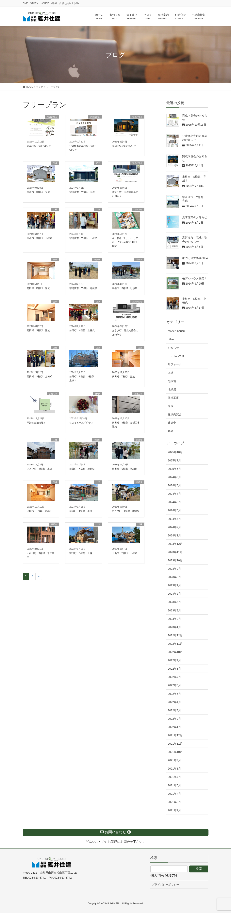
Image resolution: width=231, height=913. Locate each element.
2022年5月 (174, 693)
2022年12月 (175, 635)
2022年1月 (174, 727)
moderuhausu (176, 331)
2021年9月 (174, 760)
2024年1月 (174, 535)
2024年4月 (174, 518)
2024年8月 (174, 485)
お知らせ (173, 347)
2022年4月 (174, 702)
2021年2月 (174, 810)
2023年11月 (175, 552)
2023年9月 (174, 568)
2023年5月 (174, 602)
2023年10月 (175, 560)
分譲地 (172, 381)
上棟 (170, 372)
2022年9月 (174, 660)
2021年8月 (174, 768)
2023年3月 (174, 610)
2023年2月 (174, 618)
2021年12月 (175, 735)
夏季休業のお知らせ (194, 217)
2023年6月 (174, 593)
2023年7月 (174, 585)
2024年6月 (174, 502)
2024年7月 (174, 493)
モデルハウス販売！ (194, 278)
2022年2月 (174, 718)
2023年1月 (174, 627)
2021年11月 (175, 743)
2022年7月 (174, 677)
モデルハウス (176, 356)
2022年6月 (174, 685)
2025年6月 (174, 468)
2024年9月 (174, 477)
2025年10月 (175, 452)
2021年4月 (174, 793)
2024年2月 (174, 527)
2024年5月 (174, 510)
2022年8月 (174, 668)
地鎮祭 (172, 389)
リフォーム (175, 364)
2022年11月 (175, 643)
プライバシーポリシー (165, 884)
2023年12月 (175, 543)
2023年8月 (174, 577)
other (171, 339)
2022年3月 (174, 710)
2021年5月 (174, 785)
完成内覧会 (175, 414)
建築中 (172, 422)
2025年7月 (174, 460)
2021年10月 (175, 752)
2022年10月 (175, 652)
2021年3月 (174, 802)
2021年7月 (174, 776)
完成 (170, 406)
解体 (170, 431)
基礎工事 (173, 397)
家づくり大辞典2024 (195, 258)
